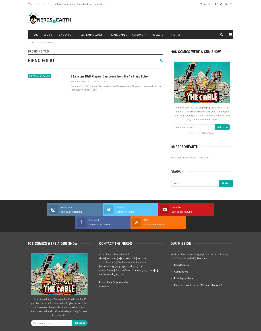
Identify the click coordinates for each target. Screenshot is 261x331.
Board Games (119, 34)
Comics (48, 34)
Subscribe (222, 127)
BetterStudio (227, 325)
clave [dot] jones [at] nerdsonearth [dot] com (122, 245)
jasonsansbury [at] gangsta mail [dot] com (121, 253)
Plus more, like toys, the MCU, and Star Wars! (198, 272)
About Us (104, 273)
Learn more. (203, 245)
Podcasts (157, 34)
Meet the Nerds (36, 4)
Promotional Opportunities (113, 269)
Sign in (205, 4)
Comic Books (181, 258)
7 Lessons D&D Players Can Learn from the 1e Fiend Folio (109, 76)
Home (35, 34)
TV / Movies (64, 34)
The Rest (176, 34)
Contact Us (99, 4)
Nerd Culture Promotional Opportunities (69, 4)
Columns (137, 34)
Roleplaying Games (91, 34)
